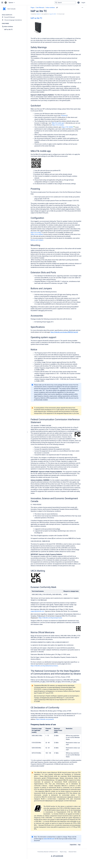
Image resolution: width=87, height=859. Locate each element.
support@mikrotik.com (37, 611)
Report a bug (63, 851)
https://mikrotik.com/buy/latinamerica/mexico (44, 666)
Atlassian (57, 856)
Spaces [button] (11, 2)
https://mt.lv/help (36, 232)
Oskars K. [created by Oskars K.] (38, 14)
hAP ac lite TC (36, 18)
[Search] (56, 2)
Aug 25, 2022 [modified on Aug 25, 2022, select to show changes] (52, 14)
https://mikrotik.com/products (45, 719)
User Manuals (40, 7)
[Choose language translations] (13, 20)
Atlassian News (72, 851)
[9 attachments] (57, 7)
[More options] (82, 7)
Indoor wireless (50, 7)
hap (79, 844)
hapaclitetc (73, 844)
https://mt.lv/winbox (58, 125)
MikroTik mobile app (58, 123)
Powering (64, 115)
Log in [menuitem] (83, 2)
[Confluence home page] (6, 2)
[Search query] (65, 2)
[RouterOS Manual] (13, 17)
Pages (32, 7)
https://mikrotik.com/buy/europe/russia (50, 618)
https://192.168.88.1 (68, 127)
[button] (2, 2)
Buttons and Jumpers (37, 240)
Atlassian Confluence (49, 851)
